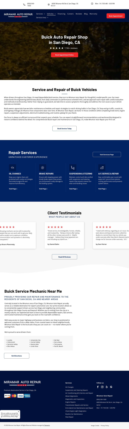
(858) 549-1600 (101, 399)
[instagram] (102, 387)
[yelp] (106, 387)
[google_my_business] (111, 387)
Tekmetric (47, 425)
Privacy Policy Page (12, 416)
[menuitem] (40, 14)
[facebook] (98, 387)
